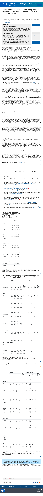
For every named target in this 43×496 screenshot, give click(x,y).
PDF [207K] (11, 478)
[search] (39, 5)
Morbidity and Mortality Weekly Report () (22, 4)
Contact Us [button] (4, 486)
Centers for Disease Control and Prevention (10, 483)
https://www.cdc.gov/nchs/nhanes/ (16, 193)
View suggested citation (6, 22)
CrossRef (19, 181)
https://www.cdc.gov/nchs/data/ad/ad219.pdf (12, 199)
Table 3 (34, 38)
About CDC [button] (12, 486)
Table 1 (34, 35)
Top (40, 114)
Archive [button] (35, 486)
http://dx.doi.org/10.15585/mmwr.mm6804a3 (31, 462)
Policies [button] (20, 486)
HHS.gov (38, 494)
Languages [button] (27, 486)
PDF (35, 45)
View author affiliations (19, 20)
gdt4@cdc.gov (19, 162)
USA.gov (41, 494)
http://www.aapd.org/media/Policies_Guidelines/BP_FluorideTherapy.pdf (17, 188)
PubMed (23, 181)
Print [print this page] (3, 17)
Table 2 (34, 37)
